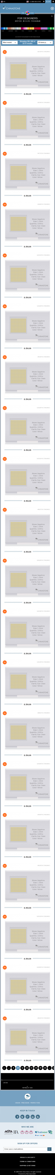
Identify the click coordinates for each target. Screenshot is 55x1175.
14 (36, 1067)
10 (18, 1067)
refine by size (27, 1086)
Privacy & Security (27, 1156)
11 (22, 1067)
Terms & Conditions (27, 1160)
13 (31, 1067)
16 (45, 1067)
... (8, 1067)
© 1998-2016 (18, 1171)
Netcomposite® (31, 1173)
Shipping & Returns (27, 1165)
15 (40, 1067)
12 (27, 1067)
